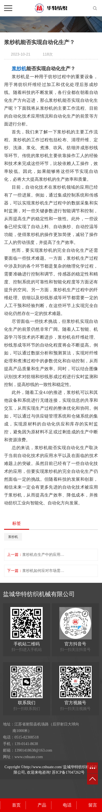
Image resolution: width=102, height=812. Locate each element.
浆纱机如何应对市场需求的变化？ (44, 571)
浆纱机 (13, 537)
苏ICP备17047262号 (68, 772)
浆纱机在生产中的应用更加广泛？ (44, 555)
